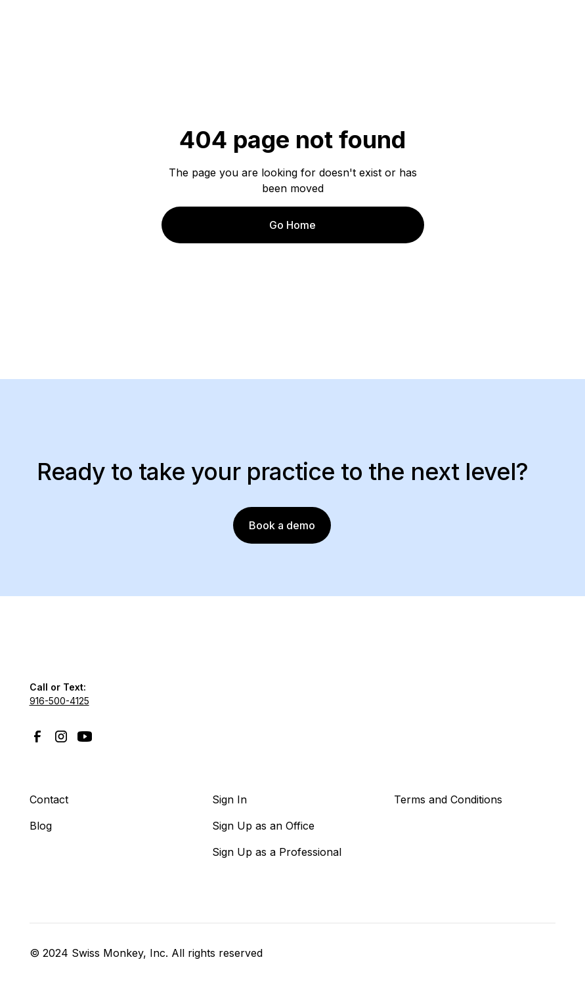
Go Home (292, 225)
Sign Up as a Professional (276, 851)
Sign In (229, 799)
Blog (41, 825)
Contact (49, 799)
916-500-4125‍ (59, 700)
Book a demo (282, 525)
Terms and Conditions (448, 799)
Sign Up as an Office (263, 825)
